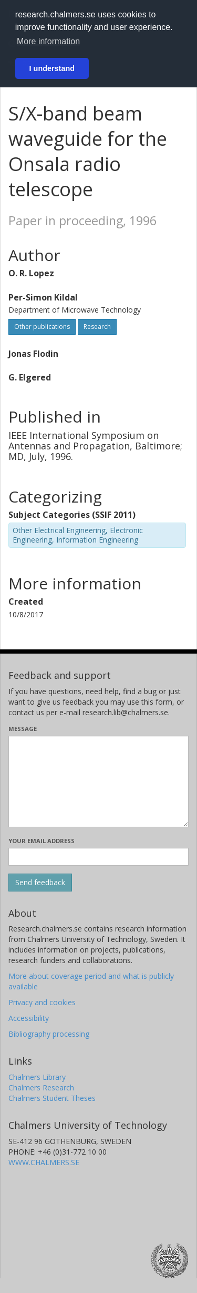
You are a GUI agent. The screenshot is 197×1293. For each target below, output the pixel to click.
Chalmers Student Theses (52, 1098)
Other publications (42, 326)
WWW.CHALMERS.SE (43, 1162)
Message (22, 729)
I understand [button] (52, 68)
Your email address (41, 841)
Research (97, 326)
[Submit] (40, 882)
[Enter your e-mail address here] (98, 857)
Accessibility (28, 1018)
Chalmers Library (37, 1077)
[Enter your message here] (98, 781)
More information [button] (48, 41)
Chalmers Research (41, 1087)
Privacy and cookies (42, 1002)
